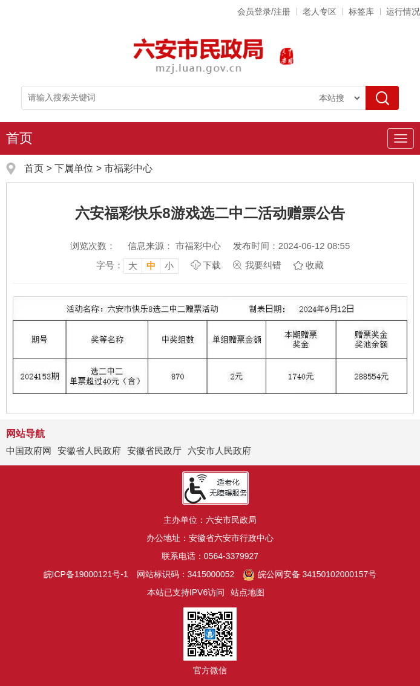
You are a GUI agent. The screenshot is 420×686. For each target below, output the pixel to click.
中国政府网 (28, 450)
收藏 (315, 265)
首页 (19, 138)
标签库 (361, 11)
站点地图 (247, 592)
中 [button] (151, 265)
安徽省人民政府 (89, 450)
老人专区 (319, 11)
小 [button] (169, 265)
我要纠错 (263, 265)
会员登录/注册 (263, 11)
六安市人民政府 (219, 450)
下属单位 (73, 168)
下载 (212, 265)
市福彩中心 (128, 168)
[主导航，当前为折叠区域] (400, 138)
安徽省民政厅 (154, 450)
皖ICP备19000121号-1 (86, 574)
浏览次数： (93, 246)
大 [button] (132, 265)
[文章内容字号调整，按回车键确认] (137, 265)
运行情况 (403, 11)
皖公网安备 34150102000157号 (309, 574)
